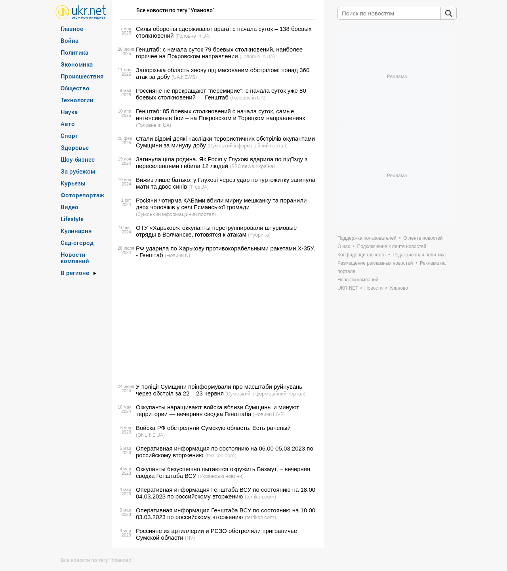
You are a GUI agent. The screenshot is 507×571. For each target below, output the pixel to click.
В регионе (75, 272)
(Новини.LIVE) (269, 414)
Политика (74, 52)
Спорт (69, 135)
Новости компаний (75, 257)
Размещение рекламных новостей (375, 263)
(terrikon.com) (220, 455)
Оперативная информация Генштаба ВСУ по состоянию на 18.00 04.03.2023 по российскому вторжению (225, 493)
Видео (69, 207)
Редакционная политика (419, 255)
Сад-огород (77, 242)
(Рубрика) (259, 234)
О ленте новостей (422, 238)
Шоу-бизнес (78, 159)
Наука (69, 112)
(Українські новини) (221, 475)
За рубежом (78, 171)
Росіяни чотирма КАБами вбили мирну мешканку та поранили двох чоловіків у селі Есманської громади (221, 203)
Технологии (77, 100)
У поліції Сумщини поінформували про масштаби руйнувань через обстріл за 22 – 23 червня (219, 390)
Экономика (77, 64)
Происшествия (82, 76)
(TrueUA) (199, 186)
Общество (75, 88)
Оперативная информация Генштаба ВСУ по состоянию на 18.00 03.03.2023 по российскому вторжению (225, 513)
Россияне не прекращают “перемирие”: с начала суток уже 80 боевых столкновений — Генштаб (221, 94)
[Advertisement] (217, 320)
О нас (343, 246)
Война (69, 40)
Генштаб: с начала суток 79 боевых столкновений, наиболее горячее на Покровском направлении (219, 52)
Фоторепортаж (82, 195)
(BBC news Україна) (252, 166)
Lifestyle (72, 219)
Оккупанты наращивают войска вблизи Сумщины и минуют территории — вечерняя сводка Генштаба (217, 410)
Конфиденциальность (361, 255)
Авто (68, 123)
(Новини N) (177, 255)
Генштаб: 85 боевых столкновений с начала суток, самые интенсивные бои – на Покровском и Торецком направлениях (220, 114)
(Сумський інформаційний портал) (248, 145)
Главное (72, 28)
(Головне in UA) (193, 35)
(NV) (190, 537)
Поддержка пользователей (366, 238)
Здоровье (75, 147)
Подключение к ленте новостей (392, 246)
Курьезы (73, 183)
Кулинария (76, 230)
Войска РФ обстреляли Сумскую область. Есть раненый (213, 427)
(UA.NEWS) (184, 76)
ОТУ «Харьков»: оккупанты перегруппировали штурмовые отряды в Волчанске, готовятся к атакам (216, 231)
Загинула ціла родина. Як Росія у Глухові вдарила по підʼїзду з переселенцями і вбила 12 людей (221, 162)
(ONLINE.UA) (150, 434)
